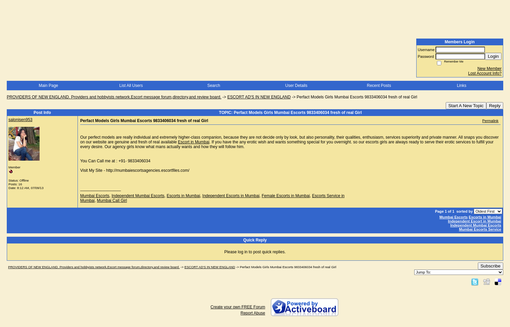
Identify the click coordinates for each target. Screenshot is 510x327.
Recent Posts (379, 85)
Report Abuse (253, 313)
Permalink (490, 121)
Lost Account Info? (485, 73)
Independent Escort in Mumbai (474, 221)
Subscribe (491, 265)
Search (213, 85)
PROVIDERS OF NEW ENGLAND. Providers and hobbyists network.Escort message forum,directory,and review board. (114, 97)
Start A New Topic (466, 105)
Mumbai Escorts (94, 195)
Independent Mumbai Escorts (138, 195)
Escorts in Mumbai (183, 195)
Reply (495, 105)
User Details (296, 85)
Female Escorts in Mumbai (286, 195)
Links (461, 85)
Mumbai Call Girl (112, 200)
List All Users (131, 85)
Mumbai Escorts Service (480, 229)
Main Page (48, 85)
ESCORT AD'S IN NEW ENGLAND (259, 97)
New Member (490, 68)
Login (493, 56)
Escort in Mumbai (193, 142)
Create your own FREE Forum (237, 307)
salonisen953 (20, 119)
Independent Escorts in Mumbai (231, 195)
